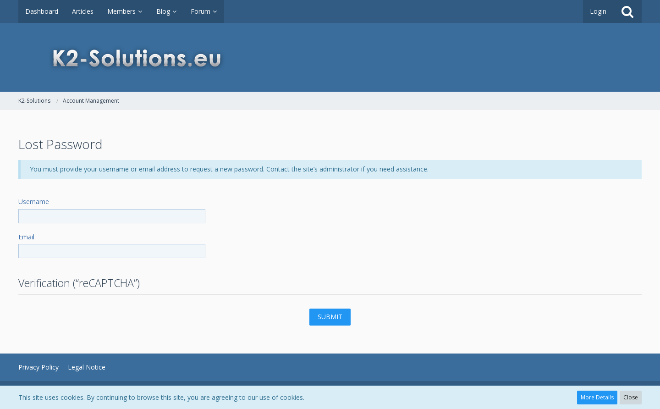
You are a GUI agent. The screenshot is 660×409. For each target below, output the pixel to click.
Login (598, 11)
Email (26, 236)
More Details (597, 397)
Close (630, 397)
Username (33, 201)
